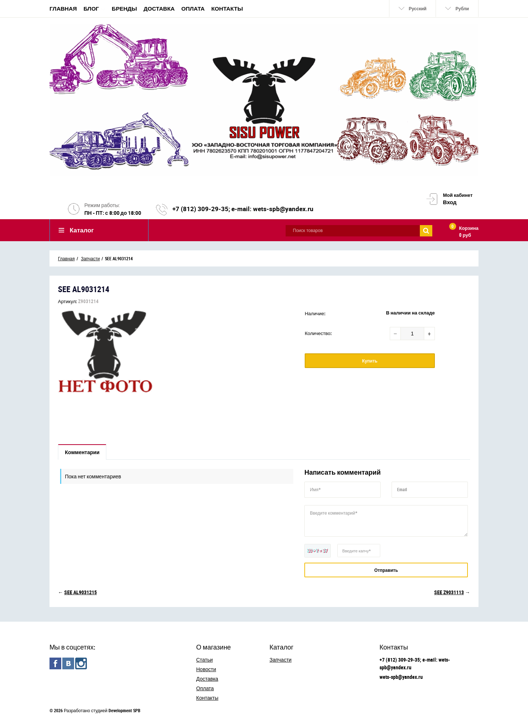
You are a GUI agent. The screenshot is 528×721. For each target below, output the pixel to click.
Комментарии (82, 452)
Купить (370, 361)
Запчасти (281, 659)
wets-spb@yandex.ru (401, 676)
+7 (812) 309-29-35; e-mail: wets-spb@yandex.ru (243, 209)
